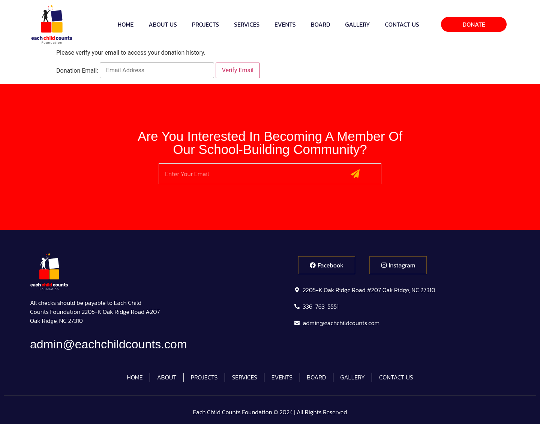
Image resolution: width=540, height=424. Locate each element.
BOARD (320, 24)
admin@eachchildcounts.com (108, 344)
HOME (126, 24)
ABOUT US (162, 24)
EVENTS (285, 24)
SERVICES (247, 24)
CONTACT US (402, 24)
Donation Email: (77, 71)
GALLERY (357, 24)
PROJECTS (205, 24)
